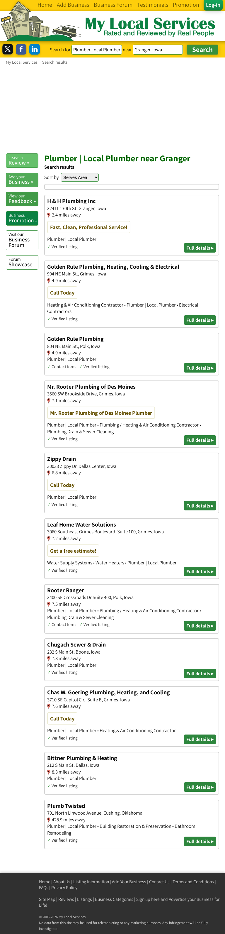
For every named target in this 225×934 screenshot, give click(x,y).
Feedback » (23, 198)
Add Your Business (129, 881)
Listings (84, 899)
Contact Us (159, 881)
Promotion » (23, 218)
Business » (23, 179)
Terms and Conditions (193, 881)
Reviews (66, 899)
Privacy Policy (64, 887)
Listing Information (91, 881)
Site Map (47, 899)
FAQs (43, 887)
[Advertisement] (112, 109)
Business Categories (114, 899)
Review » (23, 160)
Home (44, 881)
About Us (61, 881)
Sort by (51, 177)
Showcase (23, 262)
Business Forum (23, 239)
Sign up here (148, 899)
